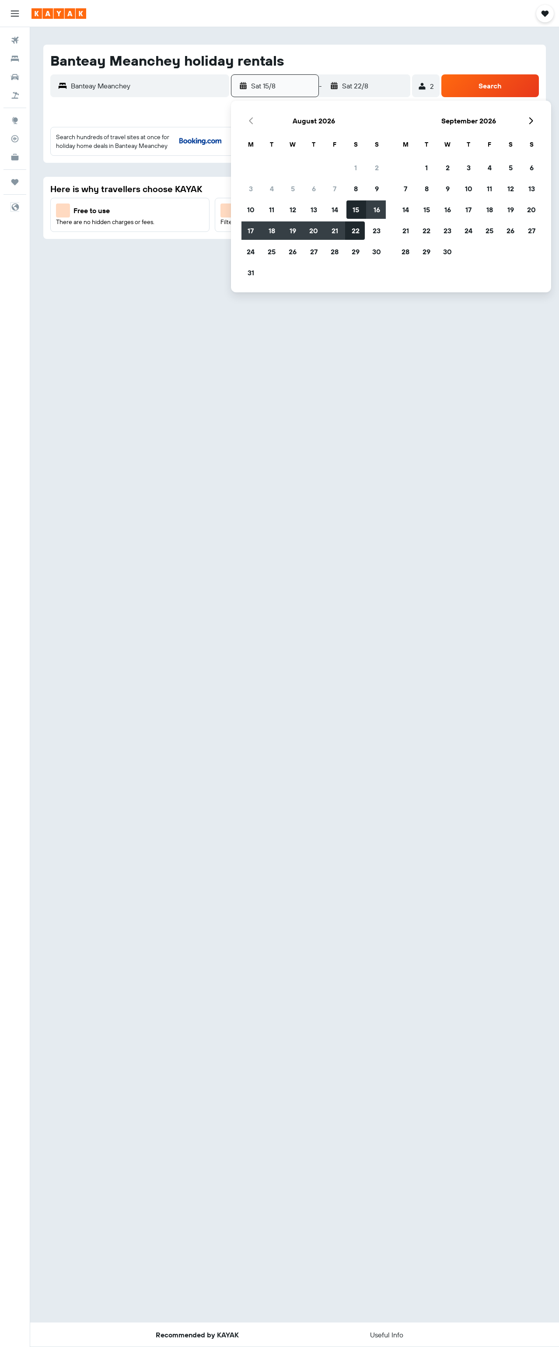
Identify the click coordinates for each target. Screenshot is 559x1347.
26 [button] (293, 251)
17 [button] (251, 230)
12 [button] (293, 209)
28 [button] (335, 251)
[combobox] (148, 86)
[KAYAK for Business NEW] (14, 157)
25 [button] (272, 251)
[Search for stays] (14, 58)
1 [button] (355, 167)
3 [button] (251, 188)
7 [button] (334, 188)
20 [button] (313, 230)
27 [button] (314, 251)
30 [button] (376, 251)
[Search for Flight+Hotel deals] (14, 95)
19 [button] (293, 230)
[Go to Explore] (14, 120)
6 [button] (314, 188)
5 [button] (293, 188)
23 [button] (377, 230)
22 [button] (356, 230)
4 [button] (272, 188)
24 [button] (251, 251)
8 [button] (356, 188)
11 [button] (271, 209)
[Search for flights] (14, 40)
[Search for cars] (14, 77)
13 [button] (314, 209)
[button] (14, 13)
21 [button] (335, 230)
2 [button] (377, 167)
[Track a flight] (14, 138)
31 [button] (251, 272)
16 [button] (377, 209)
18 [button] (272, 230)
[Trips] (14, 182)
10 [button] (251, 209)
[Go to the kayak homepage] (58, 13)
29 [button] (356, 251)
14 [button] (335, 209)
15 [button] (356, 209)
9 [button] (377, 188)
